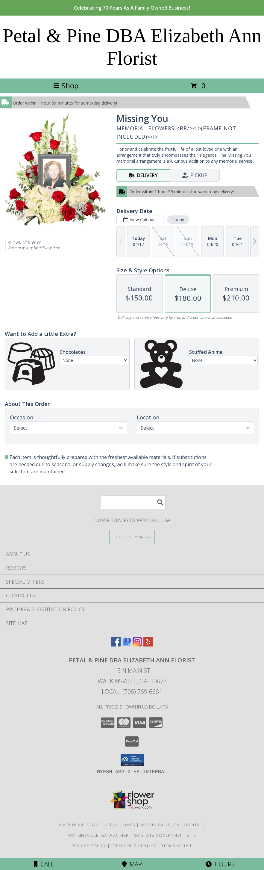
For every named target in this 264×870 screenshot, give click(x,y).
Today (178, 219)
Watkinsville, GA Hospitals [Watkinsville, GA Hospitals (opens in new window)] (172, 824)
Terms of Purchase (133, 845)
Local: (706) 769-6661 (132, 692)
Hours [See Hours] (220, 864)
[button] (132, 760)
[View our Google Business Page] (126, 644)
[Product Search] (133, 502)
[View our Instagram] (137, 644)
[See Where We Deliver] (132, 537)
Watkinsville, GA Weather (98, 835)
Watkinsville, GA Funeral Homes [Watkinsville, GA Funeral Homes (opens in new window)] (97, 824)
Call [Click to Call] (44, 864)
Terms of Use (176, 845)
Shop (65, 85)
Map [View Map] (132, 864)
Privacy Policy (89, 845)
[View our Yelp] (148, 644)
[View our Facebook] (116, 644)
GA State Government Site (165, 835)
